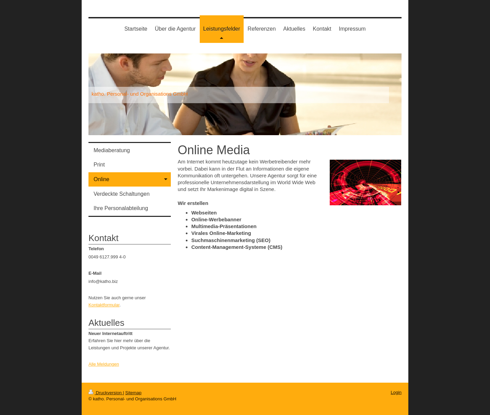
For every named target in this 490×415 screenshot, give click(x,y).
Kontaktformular (103, 304)
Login (396, 392)
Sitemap (133, 392)
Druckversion (105, 392)
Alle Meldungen (103, 364)
